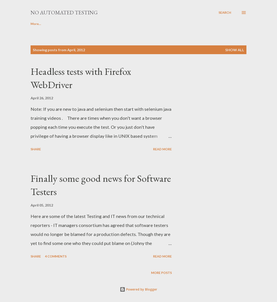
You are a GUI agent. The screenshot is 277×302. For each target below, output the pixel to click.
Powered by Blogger (138, 289)
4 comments (56, 256)
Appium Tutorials (154, 24)
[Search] (225, 12)
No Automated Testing (64, 12)
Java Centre (80, 24)
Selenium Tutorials (45, 24)
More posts (161, 273)
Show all (234, 50)
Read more (162, 149)
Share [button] (36, 149)
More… (185, 24)
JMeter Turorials (115, 24)
